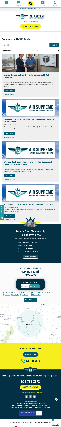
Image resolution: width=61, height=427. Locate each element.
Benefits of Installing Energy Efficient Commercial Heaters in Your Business (29, 120)
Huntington (15, 292)
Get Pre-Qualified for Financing (30, 9)
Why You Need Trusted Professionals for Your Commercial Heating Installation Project (28, 162)
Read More (9, 90)
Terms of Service (31, 410)
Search (54, 45)
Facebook (26, 394)
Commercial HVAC (9, 94)
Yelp (30, 394)
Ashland (7, 290)
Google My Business (34, 394)
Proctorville (43, 290)
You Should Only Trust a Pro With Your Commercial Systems (29, 203)
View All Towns (30, 297)
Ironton (34, 290)
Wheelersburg (36, 292)
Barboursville (16, 290)
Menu (6, 5)
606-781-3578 (30, 3)
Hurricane (25, 292)
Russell (51, 290)
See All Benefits (30, 254)
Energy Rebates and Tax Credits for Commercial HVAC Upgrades (26, 76)
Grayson (7, 292)
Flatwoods (26, 290)
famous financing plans (34, 389)
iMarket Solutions (22, 423)
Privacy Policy (26, 410)
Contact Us (30, 352)
